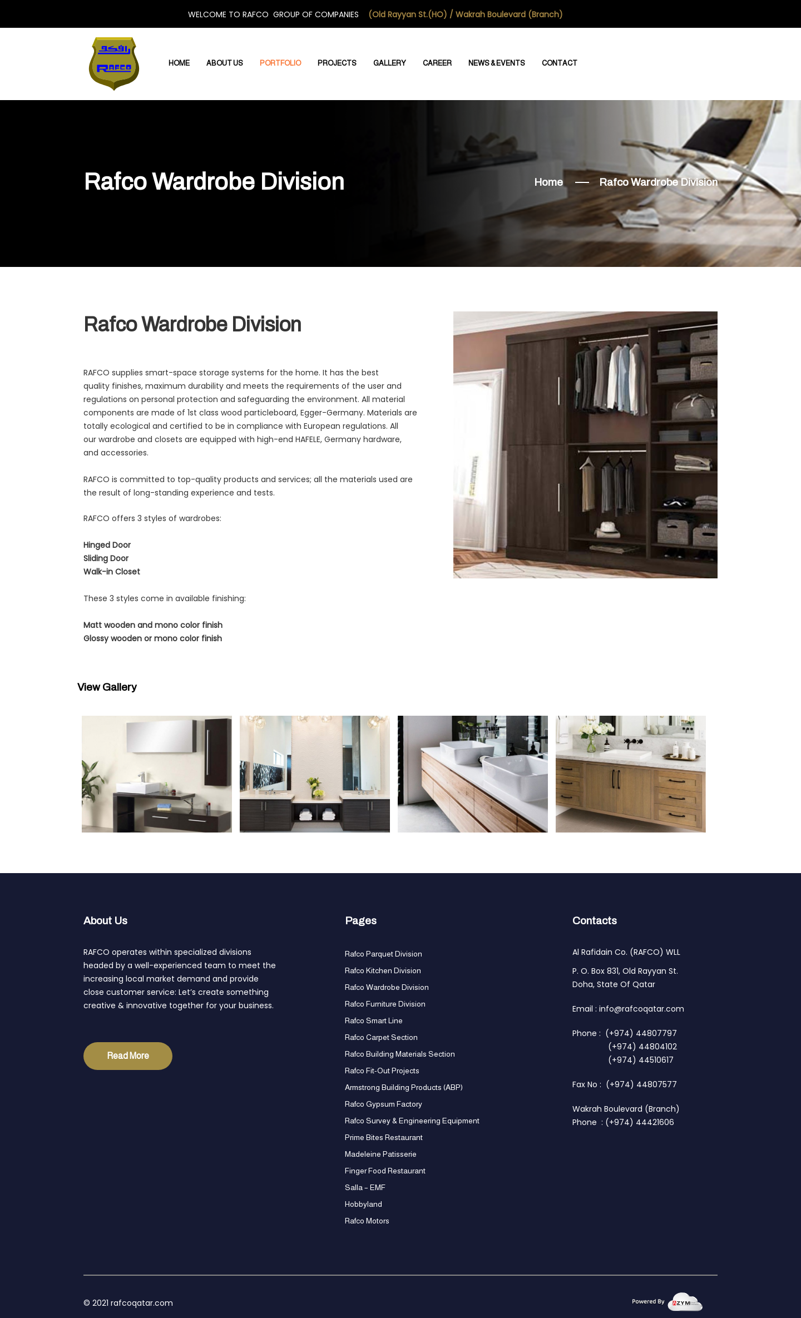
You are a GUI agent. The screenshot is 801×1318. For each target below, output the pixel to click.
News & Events (496, 63)
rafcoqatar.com (142, 1303)
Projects (337, 63)
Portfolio (280, 63)
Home (179, 63)
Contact (559, 63)
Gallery (389, 63)
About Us (224, 63)
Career (437, 63)
